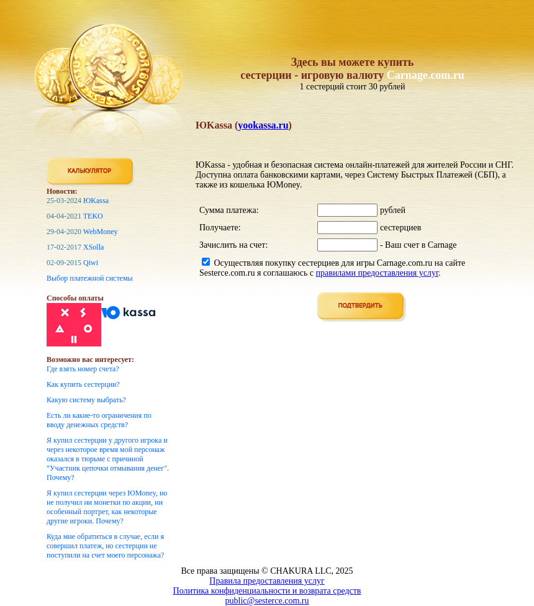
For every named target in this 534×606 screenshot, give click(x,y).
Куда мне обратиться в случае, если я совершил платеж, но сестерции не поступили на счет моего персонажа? (105, 545)
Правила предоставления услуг (266, 581)
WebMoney (100, 231)
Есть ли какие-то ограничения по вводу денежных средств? (99, 420)
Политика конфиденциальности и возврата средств (267, 590)
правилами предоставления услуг (377, 273)
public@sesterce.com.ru (267, 600)
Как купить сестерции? (83, 384)
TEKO (93, 216)
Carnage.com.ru (425, 75)
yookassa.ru (263, 125)
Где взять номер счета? (83, 368)
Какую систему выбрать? (86, 400)
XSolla (93, 247)
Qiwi (90, 262)
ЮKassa (96, 200)
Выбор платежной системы (90, 278)
